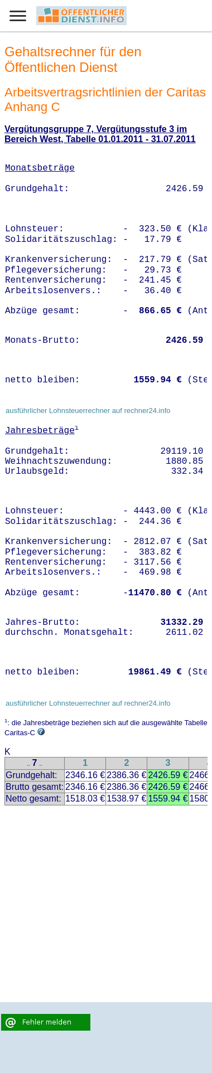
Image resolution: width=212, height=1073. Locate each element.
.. (28, 764)
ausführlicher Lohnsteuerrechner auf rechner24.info (88, 410)
